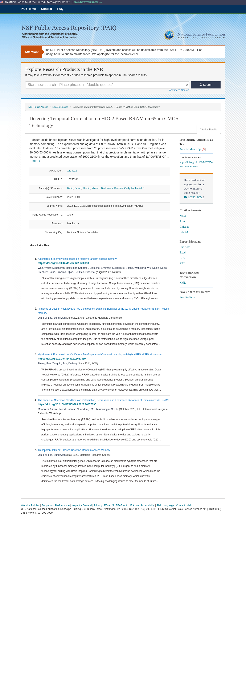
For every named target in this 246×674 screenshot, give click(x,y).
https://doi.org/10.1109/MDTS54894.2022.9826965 (196, 164)
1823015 (72, 170)
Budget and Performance (56, 505)
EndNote (185, 247)
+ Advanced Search (178, 90)
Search (205, 84)
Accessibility (147, 505)
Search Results (60, 107)
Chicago (184, 226)
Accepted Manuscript (193, 149)
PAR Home (28, 8)
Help (189, 505)
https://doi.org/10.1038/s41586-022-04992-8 (64, 263)
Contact (46, 8)
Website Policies (30, 505)
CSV (182, 258)
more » (36, 160)
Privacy (98, 505)
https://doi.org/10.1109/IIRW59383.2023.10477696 (68, 404)
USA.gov (134, 505)
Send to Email (188, 297)
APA (182, 221)
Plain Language (165, 505)
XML (183, 263)
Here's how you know (87, 2)
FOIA (107, 505)
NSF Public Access (38, 107)
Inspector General (82, 505)
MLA (183, 215)
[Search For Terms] (107, 84)
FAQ (60, 8)
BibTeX (184, 232)
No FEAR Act (119, 505)
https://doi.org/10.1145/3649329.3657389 (62, 358)
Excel (183, 252)
